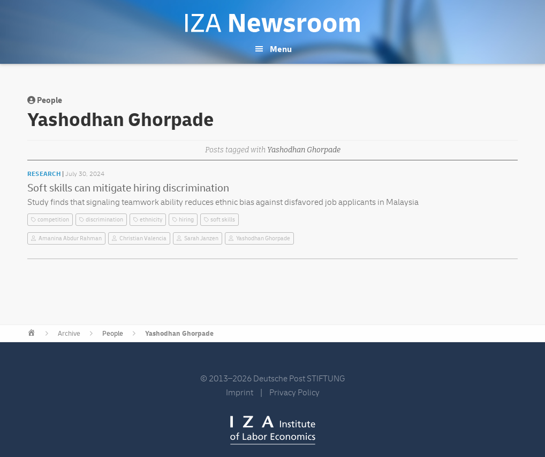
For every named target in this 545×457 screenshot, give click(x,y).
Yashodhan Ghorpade (263, 238)
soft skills (222, 219)
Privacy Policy (294, 392)
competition (53, 219)
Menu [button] (281, 49)
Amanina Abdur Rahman (70, 238)
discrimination (104, 219)
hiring (186, 219)
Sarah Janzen (201, 238)
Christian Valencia (142, 238)
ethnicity (151, 219)
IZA (272, 430)
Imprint (239, 392)
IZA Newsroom (272, 23)
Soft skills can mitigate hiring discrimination (128, 188)
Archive (69, 333)
